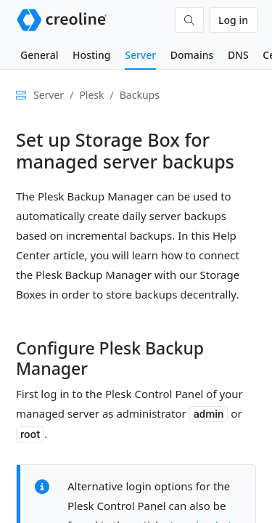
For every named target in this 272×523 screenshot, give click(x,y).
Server (140, 55)
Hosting (91, 55)
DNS (238, 55)
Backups (140, 95)
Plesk (91, 95)
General (39, 55)
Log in (233, 20)
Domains (191, 55)
